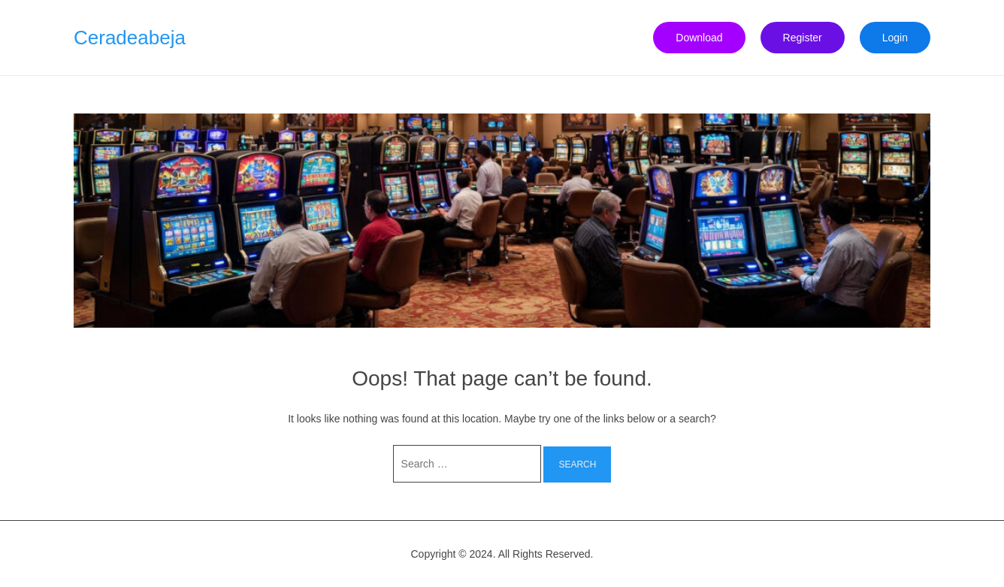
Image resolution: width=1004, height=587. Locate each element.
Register (802, 38)
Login (895, 38)
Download (699, 38)
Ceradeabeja (130, 37)
